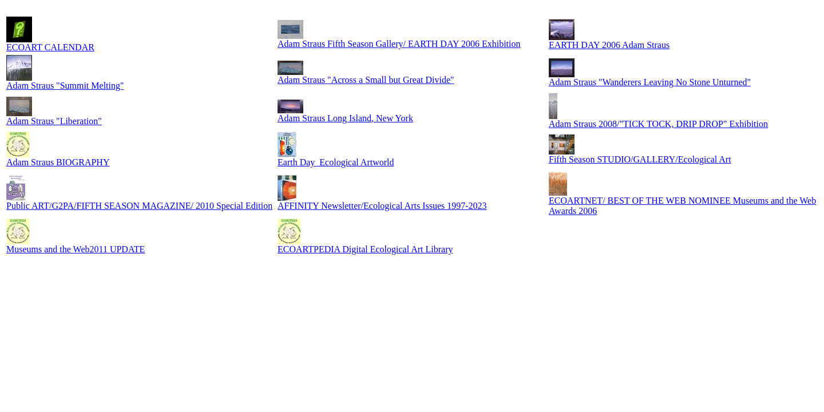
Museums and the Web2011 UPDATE (75, 249)
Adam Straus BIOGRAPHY (57, 162)
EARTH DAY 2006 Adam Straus (609, 45)
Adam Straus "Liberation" (54, 121)
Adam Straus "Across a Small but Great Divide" (366, 80)
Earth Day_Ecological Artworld (336, 162)
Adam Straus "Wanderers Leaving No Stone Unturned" (650, 82)
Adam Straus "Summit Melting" (65, 85)
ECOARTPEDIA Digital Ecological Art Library (365, 249)
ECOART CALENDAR (50, 47)
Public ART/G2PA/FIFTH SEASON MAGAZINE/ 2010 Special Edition (139, 206)
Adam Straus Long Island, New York (345, 118)
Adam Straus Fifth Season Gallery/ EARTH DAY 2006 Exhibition (399, 44)
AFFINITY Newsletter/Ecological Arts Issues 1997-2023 (382, 206)
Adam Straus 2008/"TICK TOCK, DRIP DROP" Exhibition (658, 124)
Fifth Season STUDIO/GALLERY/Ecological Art (640, 159)
